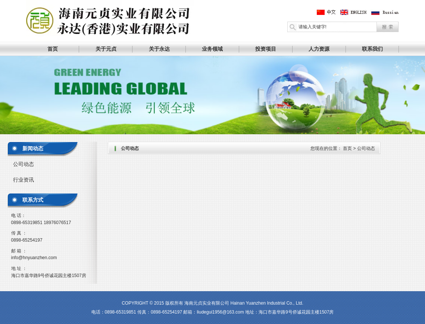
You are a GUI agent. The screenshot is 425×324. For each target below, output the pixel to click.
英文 (356, 12)
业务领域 (212, 49)
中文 (327, 12)
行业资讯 (23, 180)
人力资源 (319, 49)
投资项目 (265, 49)
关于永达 (159, 49)
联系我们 (372, 49)
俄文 (385, 12)
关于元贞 (106, 49)
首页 (52, 49)
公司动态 (23, 164)
